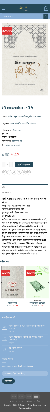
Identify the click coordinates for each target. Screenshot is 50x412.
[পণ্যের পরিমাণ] (7, 164)
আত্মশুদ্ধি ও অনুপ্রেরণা (13, 145)
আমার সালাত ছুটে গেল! (37, 303)
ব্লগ (23, 401)
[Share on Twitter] (14, 172)
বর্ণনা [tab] (3, 187)
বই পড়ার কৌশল (15, 348)
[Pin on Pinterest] (23, 172)
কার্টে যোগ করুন (24, 164)
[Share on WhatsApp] (4, 172)
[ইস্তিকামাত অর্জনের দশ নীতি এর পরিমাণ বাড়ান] (11, 164)
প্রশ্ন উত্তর (37, 401)
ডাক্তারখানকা (12, 303)
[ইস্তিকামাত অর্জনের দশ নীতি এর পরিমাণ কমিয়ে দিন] (3, 164)
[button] (3, 8)
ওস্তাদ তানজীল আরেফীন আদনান (23, 123)
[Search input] (22, 16)
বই (21, 141)
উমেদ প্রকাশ (17, 130)
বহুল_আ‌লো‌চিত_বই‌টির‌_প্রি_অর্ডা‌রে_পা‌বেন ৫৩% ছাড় (26, 338)
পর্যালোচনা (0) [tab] (6, 192)
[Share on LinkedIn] (28, 172)
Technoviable (25, 408)
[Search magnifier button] (45, 16)
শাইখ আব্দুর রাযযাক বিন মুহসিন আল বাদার (24, 116)
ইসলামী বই (15, 141)
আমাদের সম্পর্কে (15, 401)
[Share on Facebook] (9, 172)
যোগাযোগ (29, 401)
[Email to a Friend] (19, 172)
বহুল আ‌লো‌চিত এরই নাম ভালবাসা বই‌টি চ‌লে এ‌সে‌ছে (27, 327)
